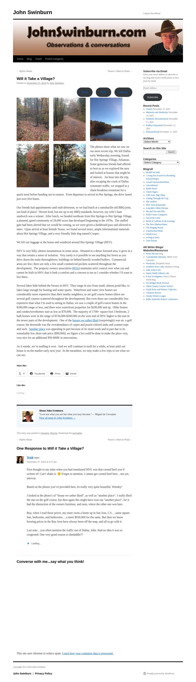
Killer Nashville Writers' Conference (162, 299)
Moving (53, 433)
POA (76, 268)
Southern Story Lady (155, 266)
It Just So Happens (154, 276)
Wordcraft (150, 263)
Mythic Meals (24, 71)
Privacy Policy (43, 673)
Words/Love (151, 234)
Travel (38, 58)
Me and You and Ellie (155, 211)
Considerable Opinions (156, 257)
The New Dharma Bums (156, 224)
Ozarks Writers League (156, 296)
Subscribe (152, 97)
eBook (123, 92)
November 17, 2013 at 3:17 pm (42, 462)
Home (20, 58)
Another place (37, 329)
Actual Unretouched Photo (157, 182)
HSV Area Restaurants (156, 205)
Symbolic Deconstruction (157, 119)
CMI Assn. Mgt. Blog (155, 195)
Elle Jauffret (151, 201)
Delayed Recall (152, 132)
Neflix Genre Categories (156, 214)
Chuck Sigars (152, 192)
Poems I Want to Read (120, 71)
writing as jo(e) (152, 237)
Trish (30, 457)
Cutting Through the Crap (157, 198)
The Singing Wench (154, 227)
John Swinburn (32, 12)
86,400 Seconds (153, 172)
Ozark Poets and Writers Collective (161, 289)
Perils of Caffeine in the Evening (160, 221)
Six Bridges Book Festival (157, 283)
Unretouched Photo (154, 231)
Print (85, 92)
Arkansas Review (153, 292)
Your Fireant (151, 240)
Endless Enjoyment (154, 125)
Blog (29, 58)
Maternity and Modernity (157, 112)
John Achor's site (153, 270)
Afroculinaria (152, 185)
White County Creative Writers (159, 286)
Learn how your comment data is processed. (87, 653)
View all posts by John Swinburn (57, 418)
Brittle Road (151, 188)
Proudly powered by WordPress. (161, 673)
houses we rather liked (86, 320)
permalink (77, 433)
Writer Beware (152, 253)
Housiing (45, 433)
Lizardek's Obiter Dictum (157, 208)
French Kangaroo (54, 58)
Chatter (149, 109)
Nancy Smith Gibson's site (157, 273)
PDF (103, 92)
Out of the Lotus (153, 218)
